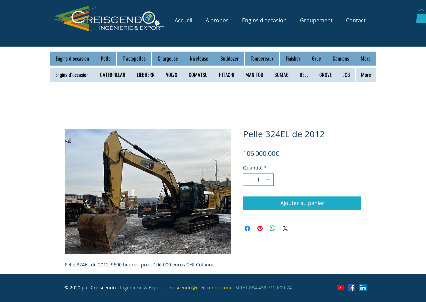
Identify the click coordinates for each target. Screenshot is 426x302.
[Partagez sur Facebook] (247, 228)
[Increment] (268, 179)
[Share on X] (285, 228)
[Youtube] (340, 287)
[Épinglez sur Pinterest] (260, 228)
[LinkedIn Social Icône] (363, 287)
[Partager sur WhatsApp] (273, 228)
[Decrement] (248, 179)
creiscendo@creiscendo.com (199, 287)
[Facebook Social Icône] (351, 287)
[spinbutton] (258, 179)
